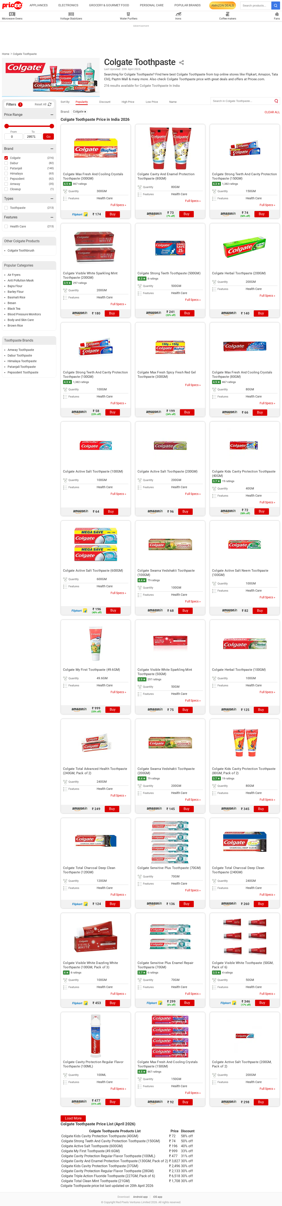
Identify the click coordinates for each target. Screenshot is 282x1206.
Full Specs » (118, 205)
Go (48, 136)
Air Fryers (14, 275)
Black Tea (14, 308)
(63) (51, 173)
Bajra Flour (15, 286)
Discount (104, 101)
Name (173, 101)
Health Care (18, 226)
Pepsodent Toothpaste (23, 372)
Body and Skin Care (21, 320)
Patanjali (16, 168)
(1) (52, 189)
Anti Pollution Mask (21, 280)
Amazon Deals (222, 5)
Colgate (15, 158)
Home (5, 54)
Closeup (15, 189)
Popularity (82, 101)
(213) (50, 207)
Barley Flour (16, 291)
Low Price (152, 101)
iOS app (157, 1196)
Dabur (14, 163)
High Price (128, 101)
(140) (50, 168)
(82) (51, 163)
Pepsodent (17, 178)
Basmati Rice (16, 297)
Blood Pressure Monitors (24, 314)
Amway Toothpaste (21, 350)
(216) (50, 157)
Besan (12, 303)
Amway (15, 184)
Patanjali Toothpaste (22, 366)
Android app (140, 1196)
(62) (51, 178)
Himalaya (16, 173)
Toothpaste (17, 207)
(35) (51, 183)
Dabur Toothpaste (20, 355)
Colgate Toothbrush (21, 250)
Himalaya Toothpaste (22, 361)
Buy (113, 214)
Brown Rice (15, 325)
